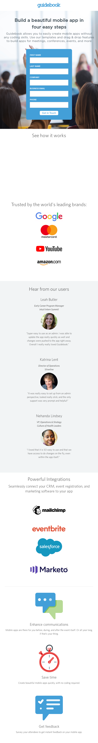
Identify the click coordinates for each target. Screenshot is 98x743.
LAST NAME (35, 66)
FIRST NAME (35, 55)
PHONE (33, 99)
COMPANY (35, 77)
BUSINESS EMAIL (37, 88)
